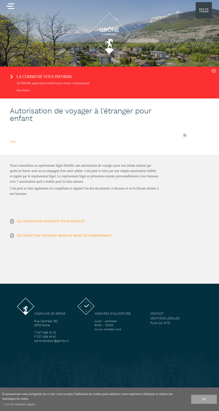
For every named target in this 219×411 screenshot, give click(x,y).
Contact (157, 314)
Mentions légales (165, 319)
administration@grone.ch (51, 341)
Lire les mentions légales (20, 404)
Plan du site (160, 323)
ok (204, 399)
